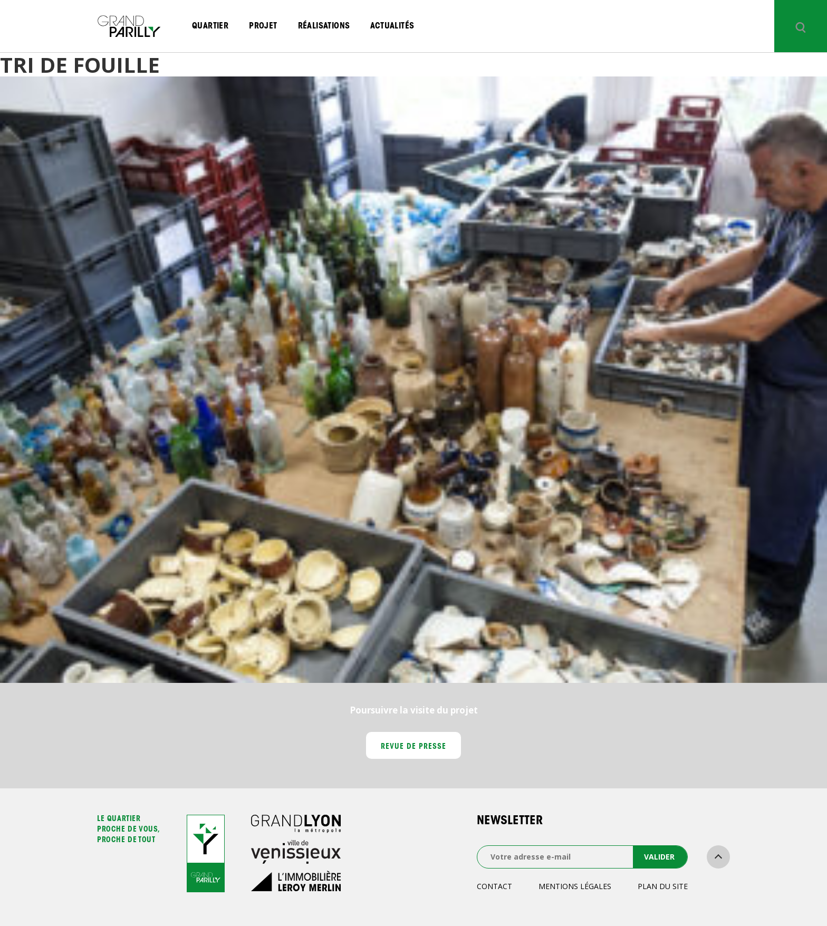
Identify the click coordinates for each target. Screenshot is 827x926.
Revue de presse (414, 747)
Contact (494, 886)
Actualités (392, 26)
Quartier (210, 26)
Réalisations (324, 26)
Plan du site (663, 886)
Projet (263, 26)
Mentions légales (574, 886)
